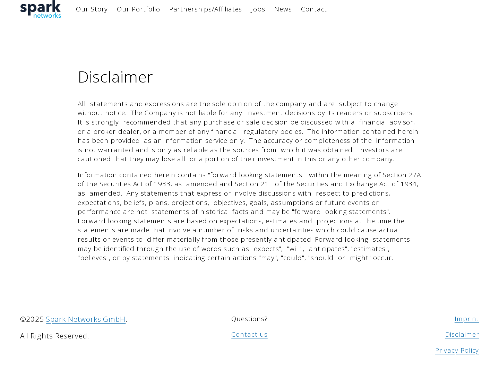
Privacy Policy (457, 350)
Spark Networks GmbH (86, 319)
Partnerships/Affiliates (205, 9)
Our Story (92, 9)
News (283, 9)
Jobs (258, 9)
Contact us (249, 334)
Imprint (467, 318)
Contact (314, 9)
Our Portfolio (138, 9)
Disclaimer (462, 334)
